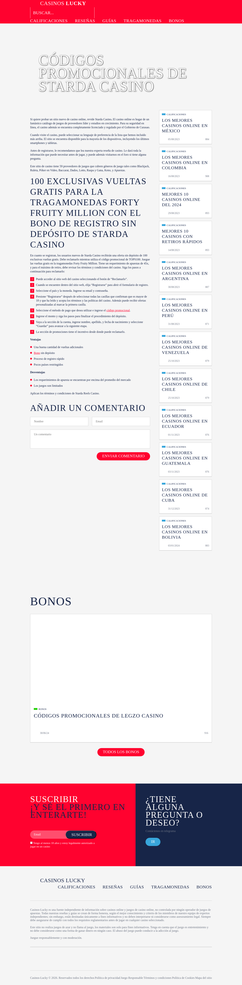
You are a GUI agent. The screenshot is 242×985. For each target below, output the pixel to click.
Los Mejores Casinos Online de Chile (185, 384)
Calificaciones (49, 20)
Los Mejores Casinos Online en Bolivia (185, 532)
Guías (109, 20)
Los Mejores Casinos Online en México (185, 125)
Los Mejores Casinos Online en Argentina (185, 273)
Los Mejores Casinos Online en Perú (185, 310)
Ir (153, 841)
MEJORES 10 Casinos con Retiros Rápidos (182, 236)
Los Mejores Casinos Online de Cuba (185, 495)
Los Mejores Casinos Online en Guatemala (185, 458)
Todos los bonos (121, 752)
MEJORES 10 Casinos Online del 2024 (181, 199)
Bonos (176, 20)
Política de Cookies (183, 977)
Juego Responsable (132, 977)
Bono (37, 352)
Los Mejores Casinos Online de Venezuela (185, 347)
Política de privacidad (107, 977)
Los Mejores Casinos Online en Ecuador (185, 421)
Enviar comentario (123, 456)
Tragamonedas (143, 20)
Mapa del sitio (203, 977)
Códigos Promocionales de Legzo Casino (98, 716)
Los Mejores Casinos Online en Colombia (185, 162)
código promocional (118, 310)
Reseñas (85, 20)
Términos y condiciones (158, 977)
